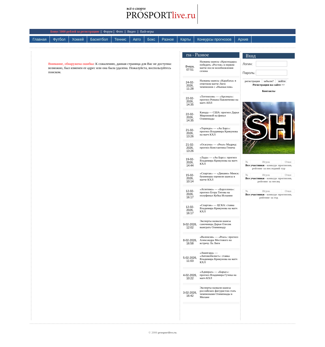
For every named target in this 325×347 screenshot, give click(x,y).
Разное (168, 39)
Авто (137, 39)
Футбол (59, 39)
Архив (243, 39)
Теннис (121, 39)
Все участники (254, 165)
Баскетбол (99, 39)
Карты (185, 39)
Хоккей (78, 39)
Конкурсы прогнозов (214, 39)
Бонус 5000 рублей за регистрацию (74, 31)
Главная (39, 39)
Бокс (151, 39)
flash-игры (147, 31)
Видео (131, 31)
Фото (119, 31)
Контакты (268, 90)
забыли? (269, 81)
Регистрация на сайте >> (268, 84)
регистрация (252, 81)
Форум (107, 31)
